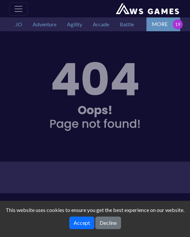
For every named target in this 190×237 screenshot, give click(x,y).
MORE (160, 24)
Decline (108, 223)
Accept (82, 223)
